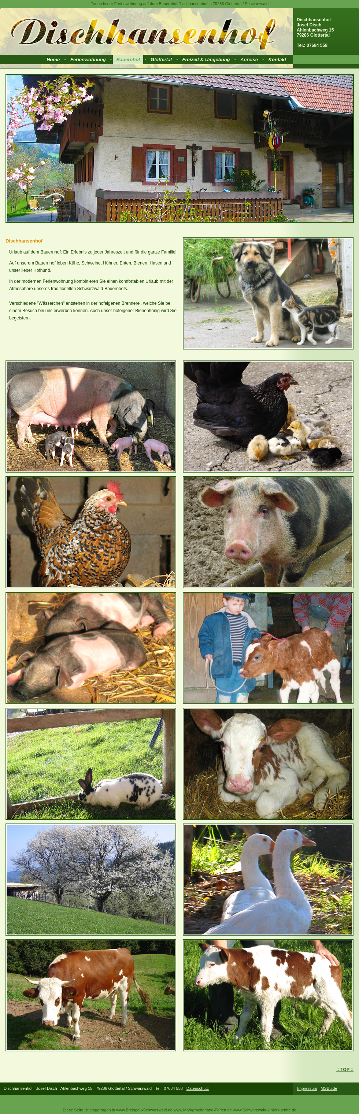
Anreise (249, 59)
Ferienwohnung (88, 59)
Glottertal (161, 59)
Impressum (307, 1088)
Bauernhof (128, 59)
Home (53, 59)
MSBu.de (329, 1088)
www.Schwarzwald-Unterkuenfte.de (264, 1110)
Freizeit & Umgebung (206, 59)
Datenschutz (197, 1088)
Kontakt (277, 59)
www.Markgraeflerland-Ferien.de (203, 1110)
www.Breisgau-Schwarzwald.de (144, 1110)
